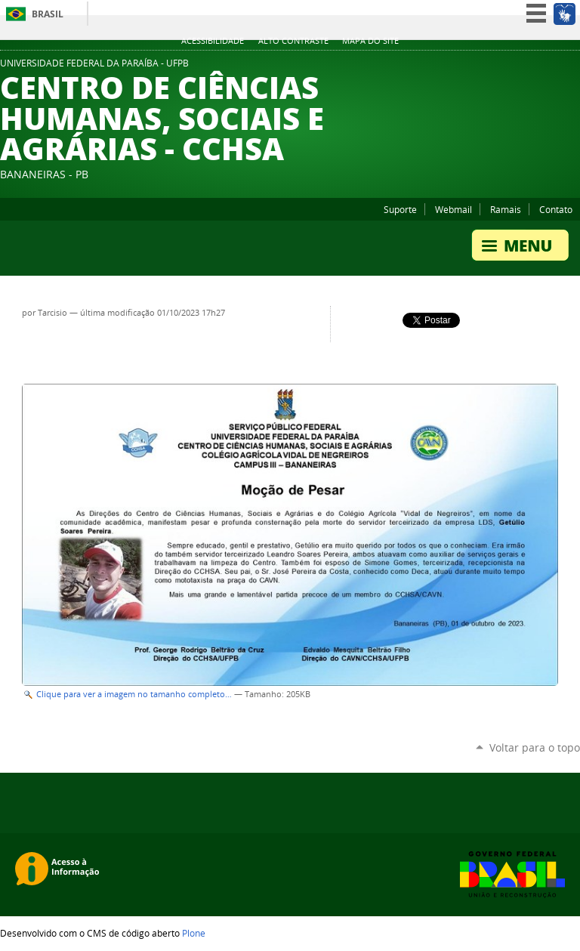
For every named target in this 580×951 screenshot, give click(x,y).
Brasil (47, 14)
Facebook (553, 67)
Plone (193, 933)
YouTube (534, 67)
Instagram (572, 67)
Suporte (400, 209)
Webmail (453, 209)
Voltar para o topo (534, 747)
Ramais (505, 209)
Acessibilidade (212, 41)
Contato (555, 209)
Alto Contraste (293, 41)
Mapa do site (370, 41)
